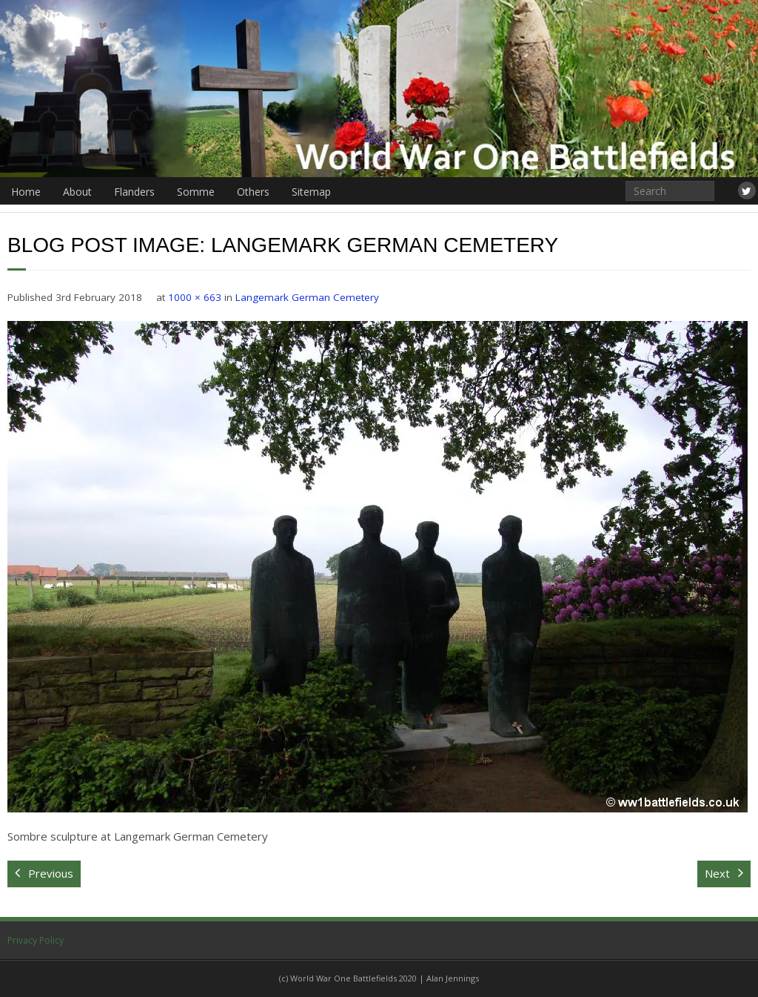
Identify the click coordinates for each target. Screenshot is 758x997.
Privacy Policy (35, 940)
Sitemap (311, 192)
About (77, 192)
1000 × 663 (194, 297)
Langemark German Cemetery (307, 297)
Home (26, 192)
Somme (196, 192)
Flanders (134, 192)
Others (253, 192)
